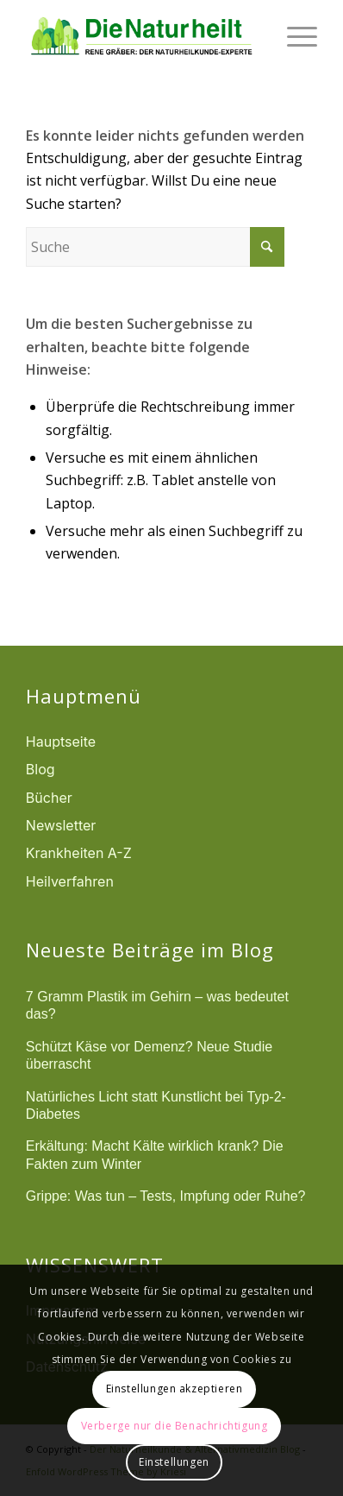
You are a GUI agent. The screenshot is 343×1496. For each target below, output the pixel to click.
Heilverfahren (70, 881)
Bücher (49, 797)
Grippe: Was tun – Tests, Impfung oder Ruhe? (166, 1196)
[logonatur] (142, 34)
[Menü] (293, 34)
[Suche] (155, 247)
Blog (40, 769)
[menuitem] (293, 34)
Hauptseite (61, 741)
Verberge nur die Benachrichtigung (174, 1425)
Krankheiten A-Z (79, 853)
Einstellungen (174, 1462)
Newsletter (61, 825)
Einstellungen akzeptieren (174, 1388)
